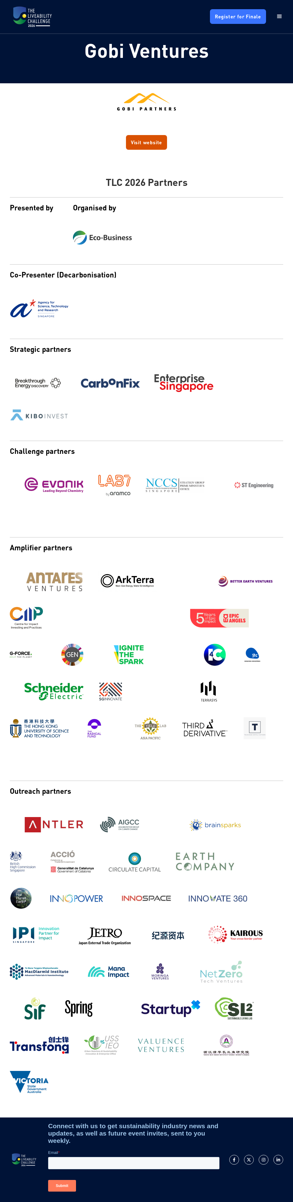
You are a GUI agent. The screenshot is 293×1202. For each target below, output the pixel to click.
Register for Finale (238, 16)
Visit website (146, 142)
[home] (32, 16)
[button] (274, 16)
